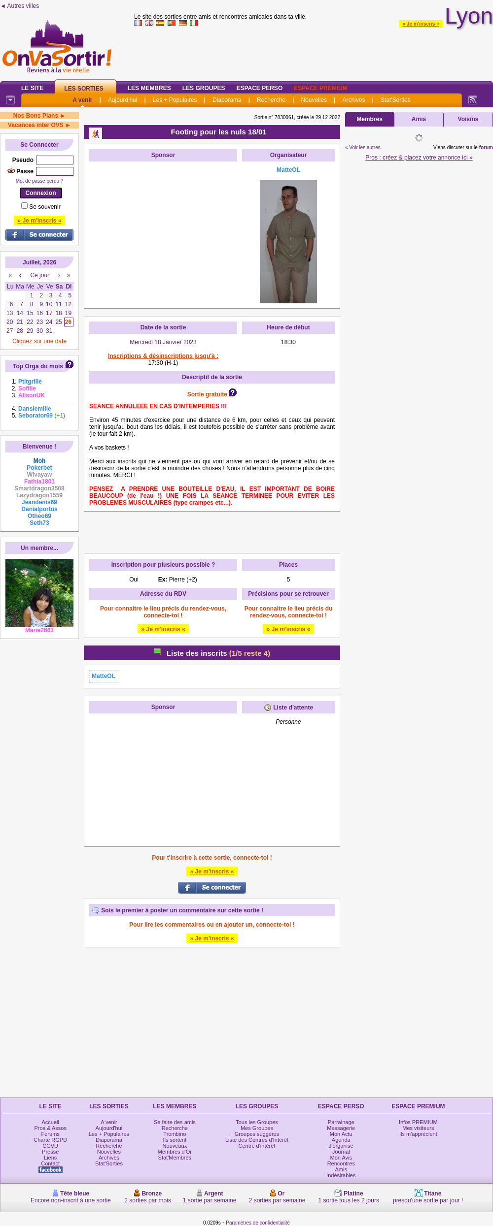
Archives (353, 100)
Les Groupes (203, 88)
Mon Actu (341, 1134)
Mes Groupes (257, 1128)
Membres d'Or (175, 1152)
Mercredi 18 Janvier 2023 (163, 342)
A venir (82, 100)
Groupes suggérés (257, 1134)
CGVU (50, 1146)
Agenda (341, 1140)
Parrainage (341, 1122)
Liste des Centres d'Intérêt (256, 1140)
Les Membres (149, 88)
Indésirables (340, 1175)
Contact (50, 1163)
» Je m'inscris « (421, 24)
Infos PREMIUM (418, 1122)
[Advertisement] (163, 228)
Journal (341, 1152)
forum (486, 147)
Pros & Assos (50, 1128)
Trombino (174, 1134)
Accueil (50, 1122)
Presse (50, 1152)
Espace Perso (259, 88)
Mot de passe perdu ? (40, 181)
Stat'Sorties (396, 100)
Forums (50, 1134)
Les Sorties (83, 88)
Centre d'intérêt (257, 1146)
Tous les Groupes (257, 1122)
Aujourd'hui (123, 100)
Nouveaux (175, 1146)
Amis (419, 119)
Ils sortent (175, 1140)
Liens (50, 1158)
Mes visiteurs (418, 1128)
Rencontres (341, 1163)
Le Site (32, 88)
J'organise (341, 1146)
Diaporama (227, 100)
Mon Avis (341, 1158)
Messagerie (341, 1128)
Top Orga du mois (38, 366)
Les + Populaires (175, 100)
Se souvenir (44, 206)
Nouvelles (314, 100)
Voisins (468, 119)
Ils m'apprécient (418, 1134)
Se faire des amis (175, 1122)
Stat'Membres (175, 1158)
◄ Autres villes (19, 5)
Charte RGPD (50, 1140)
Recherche (271, 100)
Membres (369, 119)
